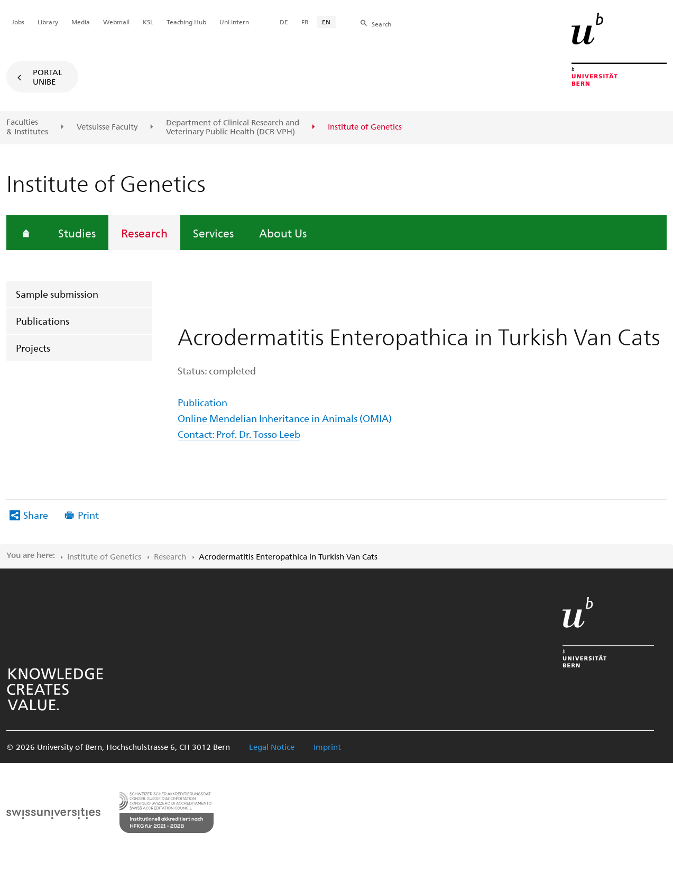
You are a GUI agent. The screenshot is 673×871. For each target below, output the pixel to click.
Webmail (116, 21)
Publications (42, 320)
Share (35, 514)
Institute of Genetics (104, 556)
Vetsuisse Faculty (107, 127)
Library (48, 21)
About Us (283, 232)
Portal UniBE (47, 77)
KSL (148, 21)
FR (305, 21)
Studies (77, 232)
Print (88, 514)
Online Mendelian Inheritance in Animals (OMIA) (285, 418)
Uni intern (234, 21)
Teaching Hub (186, 21)
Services (213, 232)
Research (144, 232)
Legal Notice (271, 746)
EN (326, 21)
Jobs (18, 21)
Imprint (327, 746)
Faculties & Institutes (27, 126)
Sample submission (57, 293)
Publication (202, 402)
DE (284, 21)
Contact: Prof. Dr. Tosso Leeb (239, 434)
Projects (33, 347)
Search (381, 24)
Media (80, 21)
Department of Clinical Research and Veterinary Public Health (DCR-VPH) (232, 127)
